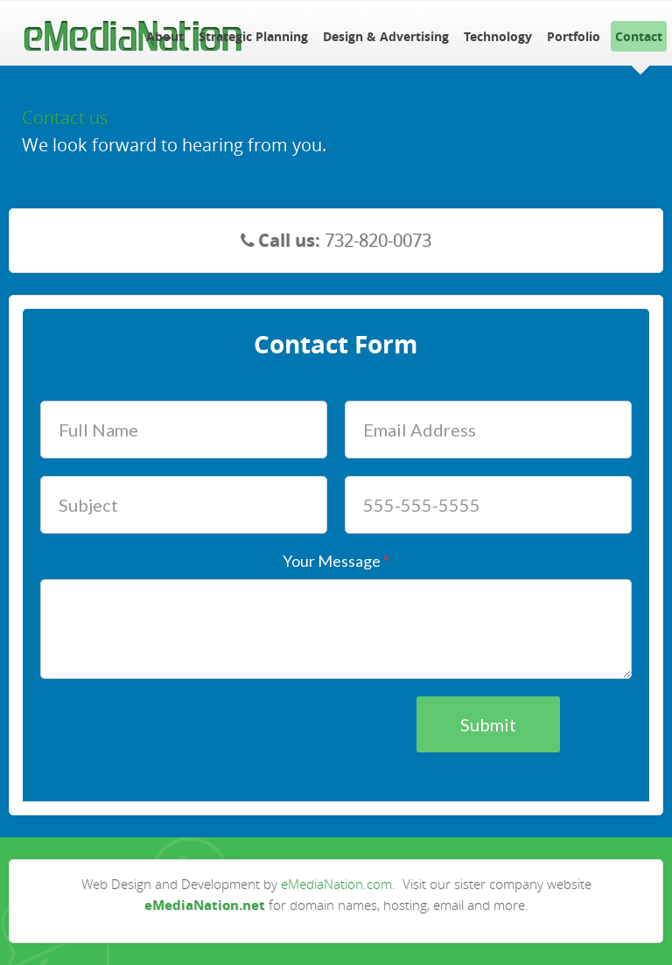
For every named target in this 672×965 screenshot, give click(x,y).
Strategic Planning (253, 36)
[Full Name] (183, 430)
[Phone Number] (488, 506)
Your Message (336, 561)
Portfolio (573, 36)
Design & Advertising (386, 36)
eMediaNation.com (336, 883)
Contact (638, 36)
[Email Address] (488, 430)
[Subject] (183, 506)
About (165, 36)
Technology (498, 36)
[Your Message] (336, 629)
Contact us (65, 118)
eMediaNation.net (204, 905)
